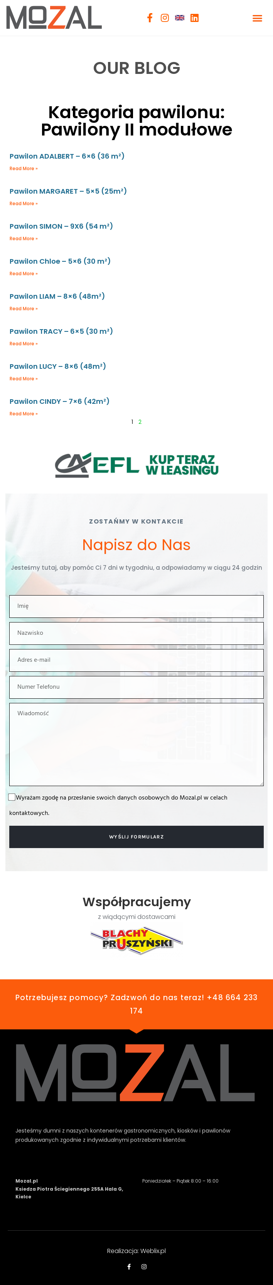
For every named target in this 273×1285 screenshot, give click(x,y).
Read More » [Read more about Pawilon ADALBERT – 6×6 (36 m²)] (24, 168)
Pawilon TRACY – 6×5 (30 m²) (61, 331)
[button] (257, 18)
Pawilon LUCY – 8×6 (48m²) (58, 366)
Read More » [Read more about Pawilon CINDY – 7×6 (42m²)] (24, 413)
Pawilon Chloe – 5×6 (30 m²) (60, 261)
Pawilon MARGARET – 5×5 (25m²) (68, 191)
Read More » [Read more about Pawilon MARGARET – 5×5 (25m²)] (24, 203)
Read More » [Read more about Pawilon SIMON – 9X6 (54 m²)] (24, 238)
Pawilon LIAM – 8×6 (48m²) (57, 296)
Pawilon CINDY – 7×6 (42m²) (60, 401)
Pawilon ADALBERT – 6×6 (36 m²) (67, 156)
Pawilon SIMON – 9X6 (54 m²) (61, 226)
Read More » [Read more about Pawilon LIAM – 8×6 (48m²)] (24, 308)
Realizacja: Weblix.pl (136, 1251)
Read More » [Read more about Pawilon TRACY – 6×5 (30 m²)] (24, 343)
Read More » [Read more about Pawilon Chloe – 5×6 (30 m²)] (24, 273)
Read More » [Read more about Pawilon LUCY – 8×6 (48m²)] (24, 378)
